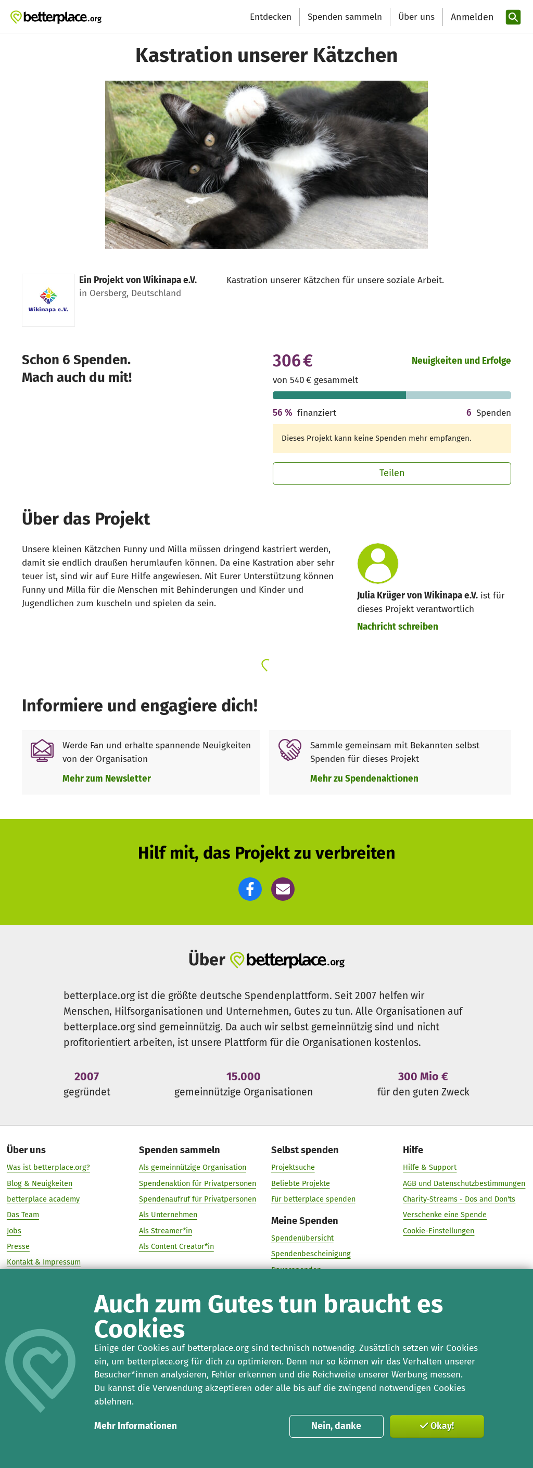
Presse (18, 1246)
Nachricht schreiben (397, 626)
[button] (250, 889)
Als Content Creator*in (176, 1246)
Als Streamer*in (165, 1230)
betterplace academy (43, 1199)
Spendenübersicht (302, 1238)
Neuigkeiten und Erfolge (461, 360)
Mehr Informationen (135, 1426)
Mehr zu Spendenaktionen (364, 778)
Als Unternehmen (168, 1214)
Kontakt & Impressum (44, 1262)
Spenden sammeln (345, 16)
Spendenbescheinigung (311, 1253)
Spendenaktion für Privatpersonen (197, 1183)
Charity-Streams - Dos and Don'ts (459, 1199)
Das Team (23, 1214)
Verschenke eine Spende (445, 1214)
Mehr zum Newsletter (106, 778)
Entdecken (270, 16)
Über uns (416, 16)
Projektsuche (293, 1167)
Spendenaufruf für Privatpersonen (197, 1199)
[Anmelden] (471, 17)
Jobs (14, 1230)
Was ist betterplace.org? (48, 1167)
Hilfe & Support (429, 1167)
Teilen (392, 473)
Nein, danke (336, 1426)
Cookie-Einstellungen (438, 1230)
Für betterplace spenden (313, 1199)
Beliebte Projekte (300, 1183)
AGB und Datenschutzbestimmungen (464, 1183)
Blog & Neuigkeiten (39, 1183)
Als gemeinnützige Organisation (192, 1167)
